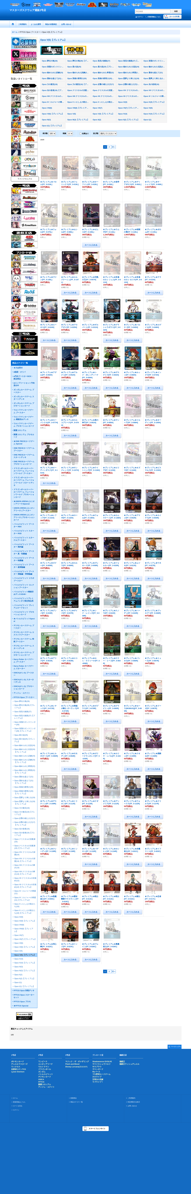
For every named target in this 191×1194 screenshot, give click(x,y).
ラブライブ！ (97, 1082)
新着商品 (73, 1098)
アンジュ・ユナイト (46, 1087)
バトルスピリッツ (45, 1074)
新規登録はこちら (154, 17)
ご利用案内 (131, 1098)
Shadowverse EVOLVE (102, 1061)
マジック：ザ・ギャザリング (77, 1061)
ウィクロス (15, 1067)
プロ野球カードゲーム (101, 1074)
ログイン (140, 17)
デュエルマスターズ (19, 1064)
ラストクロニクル (25, 179)
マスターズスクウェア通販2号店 (27, 10)
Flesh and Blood (72, 1064)
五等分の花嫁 (97, 1079)
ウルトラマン (43, 1067)
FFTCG (41, 1082)
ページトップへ (176, 1046)
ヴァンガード (97, 1069)
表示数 (45, 133)
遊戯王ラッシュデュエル (129, 1064)
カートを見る (17, 1106)
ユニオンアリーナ (45, 1064)
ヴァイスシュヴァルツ (101, 1064)
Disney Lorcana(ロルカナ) (76, 1067)
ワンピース (42, 1061)
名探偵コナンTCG (18, 1069)
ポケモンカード (17, 1061)
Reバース (96, 1072)
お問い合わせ (132, 1106)
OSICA (41, 1079)
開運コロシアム (44, 1084)
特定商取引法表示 (134, 1102)
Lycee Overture (17, 1072)
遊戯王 (122, 1061)
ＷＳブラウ (96, 1067)
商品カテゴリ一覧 (76, 1102)
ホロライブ (96, 1077)
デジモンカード (44, 1077)
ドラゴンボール (44, 1069)
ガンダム (41, 1072)
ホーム (15, 1098)
